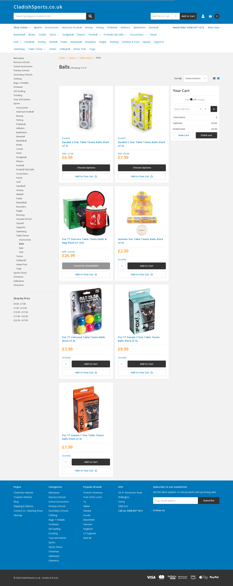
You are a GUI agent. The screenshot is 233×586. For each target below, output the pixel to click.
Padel (64, 41)
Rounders (90, 41)
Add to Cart (188, 16)
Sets (21, 252)
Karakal (87, 510)
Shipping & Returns (23, 506)
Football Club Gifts (115, 34)
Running (114, 41)
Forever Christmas (93, 492)
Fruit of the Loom (92, 497)
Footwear (18, 86)
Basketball (19, 34)
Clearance (19, 285)
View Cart (183, 135)
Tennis (52, 48)
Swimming (19, 48)
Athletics (125, 27)
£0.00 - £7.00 (20, 303)
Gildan (86, 506)
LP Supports (89, 533)
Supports (159, 41)
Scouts (86, 515)
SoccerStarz (138, 34)
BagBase (88, 528)
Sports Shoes (20, 272)
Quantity (122, 259)
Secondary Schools (23, 74)
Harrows (87, 524)
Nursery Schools (22, 62)
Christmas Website (23, 492)
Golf (17, 41)
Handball (29, 41)
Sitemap (18, 515)
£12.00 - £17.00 (21, 312)
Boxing (89, 27)
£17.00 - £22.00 (21, 316)
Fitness (81, 34)
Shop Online (22, 27)
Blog (16, 501)
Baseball (153, 27)
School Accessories (23, 66)
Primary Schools (21, 70)
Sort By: (178, 78)
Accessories (52, 27)
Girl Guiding (19, 91)
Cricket (42, 34)
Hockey (42, 41)
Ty (84, 501)
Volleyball (65, 48)
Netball (53, 41)
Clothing (18, 78)
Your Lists (213, 27)
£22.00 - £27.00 (21, 320)
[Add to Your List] (86, 176)
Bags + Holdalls (21, 82)
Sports (38, 27)
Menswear (19, 58)
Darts (54, 34)
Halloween (19, 280)
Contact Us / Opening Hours (28, 510)
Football (94, 34)
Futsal (153, 34)
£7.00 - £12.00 (20, 308)
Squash (146, 41)
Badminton (139, 27)
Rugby (102, 41)
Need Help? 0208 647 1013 (188, 27)
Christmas (18, 276)
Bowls (31, 34)
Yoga (92, 48)
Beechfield (88, 519)
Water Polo (79, 48)
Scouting (18, 95)
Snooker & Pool (130, 41)
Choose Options (86, 167)
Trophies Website (23, 497)
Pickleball (112, 27)
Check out (206, 135)
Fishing (100, 27)
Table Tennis (36, 48)
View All (87, 537)
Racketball (76, 41)
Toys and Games (22, 99)
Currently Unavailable (86, 265)
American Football (72, 27)
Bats (21, 247)
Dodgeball (68, 34)
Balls (21, 243)
